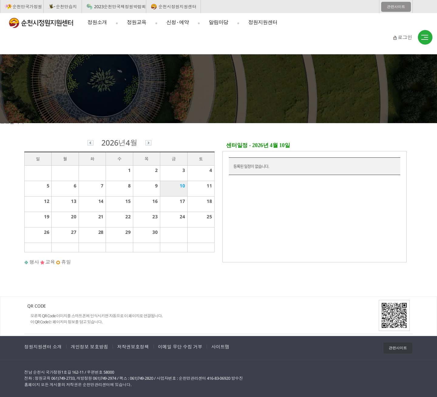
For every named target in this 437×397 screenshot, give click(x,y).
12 (46, 201)
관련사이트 (396, 7)
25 (209, 217)
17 (182, 201)
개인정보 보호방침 (89, 347)
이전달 (90, 143)
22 (128, 217)
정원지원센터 (262, 22)
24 (182, 217)
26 (46, 232)
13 (73, 201)
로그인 (405, 37)
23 (155, 217)
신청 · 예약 (177, 22)
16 (155, 201)
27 (73, 232)
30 (155, 232)
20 (73, 217)
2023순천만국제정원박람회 (120, 6)
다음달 (148, 143)
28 (101, 232)
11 (209, 186)
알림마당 (218, 22)
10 (182, 186)
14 (101, 201)
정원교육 (136, 22)
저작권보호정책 (133, 347)
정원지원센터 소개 (43, 347)
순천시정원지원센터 (177, 6)
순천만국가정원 (27, 6)
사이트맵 (425, 37)
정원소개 (97, 22)
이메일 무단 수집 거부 (180, 347)
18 (209, 201)
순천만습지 (66, 6)
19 (46, 217)
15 (128, 201)
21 (101, 217)
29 (128, 232)
